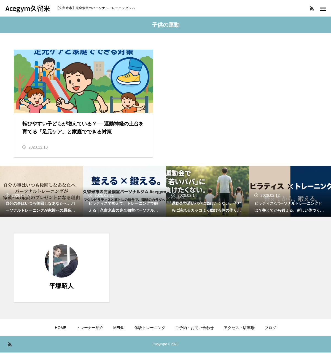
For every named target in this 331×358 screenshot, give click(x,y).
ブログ (270, 333)
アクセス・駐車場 (239, 333)
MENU (119, 333)
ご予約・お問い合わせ (194, 333)
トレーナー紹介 (89, 333)
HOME (60, 333)
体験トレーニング (149, 333)
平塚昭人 (61, 291)
